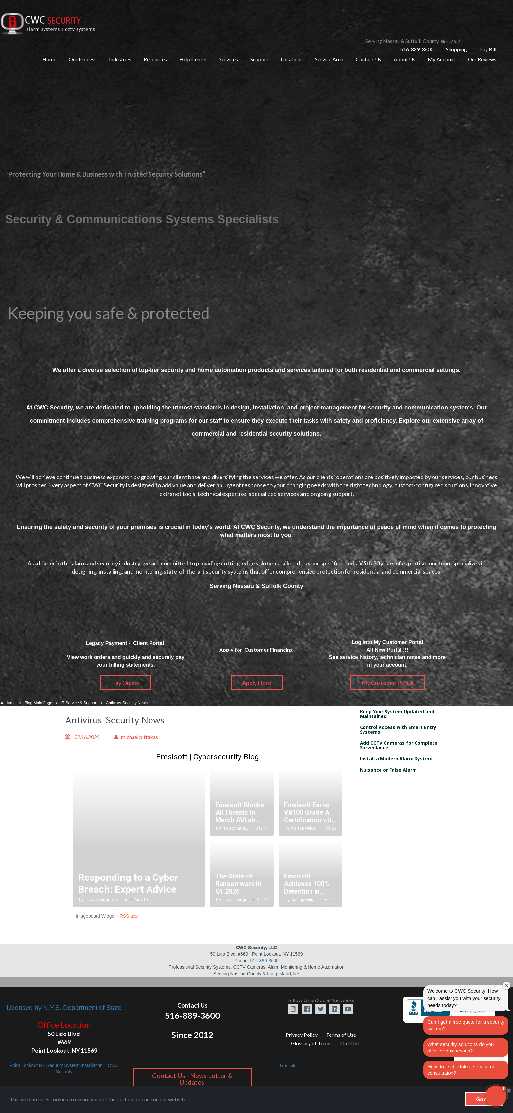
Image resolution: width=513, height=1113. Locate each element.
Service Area (329, 59)
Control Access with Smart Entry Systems (398, 729)
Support (259, 59)
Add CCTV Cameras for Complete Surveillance (398, 745)
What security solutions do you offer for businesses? (460, 1047)
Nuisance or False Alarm (388, 770)
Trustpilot (288, 1065)
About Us (404, 59)
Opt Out (349, 1043)
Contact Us (368, 59)
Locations (292, 59)
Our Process (83, 59)
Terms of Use (341, 1035)
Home (49, 59)
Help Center (193, 59)
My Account (441, 59)
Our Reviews (482, 59)
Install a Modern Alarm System (396, 759)
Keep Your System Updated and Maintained (397, 713)
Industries (120, 59)
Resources (155, 59)
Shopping (456, 49)
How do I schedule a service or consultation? (460, 1070)
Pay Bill (487, 49)
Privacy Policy (302, 1035)
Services (228, 59)
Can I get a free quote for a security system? (465, 1025)
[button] (496, 1096)
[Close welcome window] (506, 985)
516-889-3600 (416, 49)
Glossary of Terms (311, 1043)
